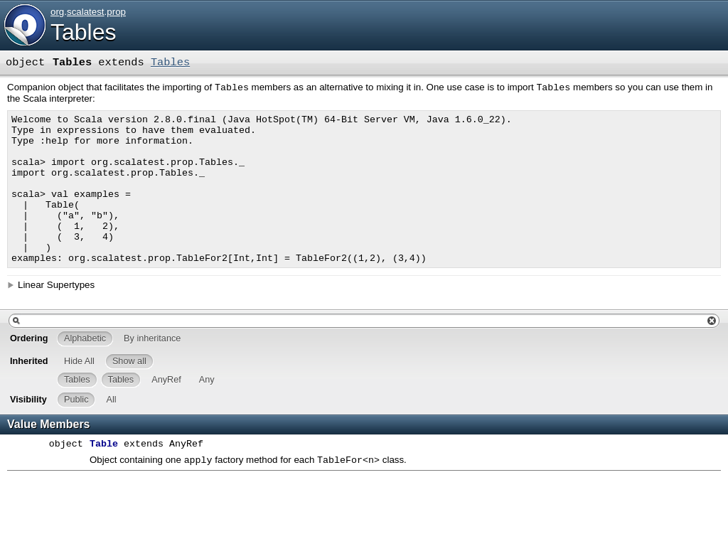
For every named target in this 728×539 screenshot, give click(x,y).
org (57, 11)
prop (116, 11)
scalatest (86, 11)
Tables (83, 32)
